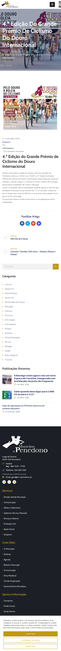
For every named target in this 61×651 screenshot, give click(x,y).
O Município (9, 549)
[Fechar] (59, 616)
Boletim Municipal (12, 565)
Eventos (8, 311)
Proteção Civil (10, 524)
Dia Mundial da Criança (15, 302)
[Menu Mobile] (52, 4)
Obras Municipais (12, 337)
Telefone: (16, 470)
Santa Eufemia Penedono (15, 586)
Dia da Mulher (11, 293)
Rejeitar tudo (30, 646)
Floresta (9, 315)
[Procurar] (27, 267)
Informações (10, 324)
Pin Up (8, 342)
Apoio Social (9, 529)
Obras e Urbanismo (12, 508)
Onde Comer (9, 606)
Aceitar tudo (30, 634)
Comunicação (10, 502)
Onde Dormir (9, 611)
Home (5, 51)
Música (8, 328)
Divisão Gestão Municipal (14, 497)
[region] (30, 633)
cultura (8, 284)
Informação (10, 320)
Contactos (8, 601)
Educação (9, 306)
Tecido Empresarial (12, 581)
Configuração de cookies (31, 640)
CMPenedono (8, 148)
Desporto (15, 51)
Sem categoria (11, 355)
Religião (8, 346)
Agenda (7, 559)
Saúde (7, 351)
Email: (19, 477)
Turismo (8, 359)
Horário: (9, 463)
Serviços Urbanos (11, 518)
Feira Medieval (10, 575)
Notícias (8, 333)
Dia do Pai (9, 297)
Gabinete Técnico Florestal (15, 513)
